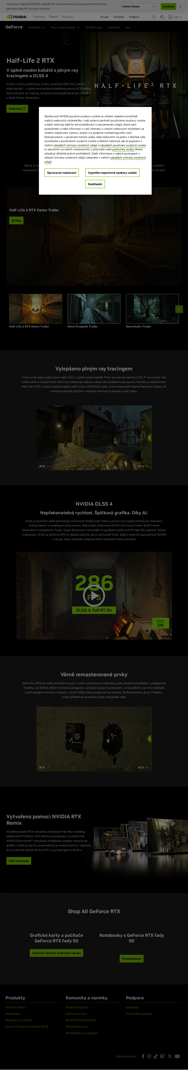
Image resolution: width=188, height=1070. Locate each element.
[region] (95, 151)
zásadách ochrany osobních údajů (75, 145)
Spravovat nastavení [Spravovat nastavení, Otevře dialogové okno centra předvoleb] (61, 172)
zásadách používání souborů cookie (123, 145)
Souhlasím (95, 184)
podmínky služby (123, 149)
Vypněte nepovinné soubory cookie (112, 172)
